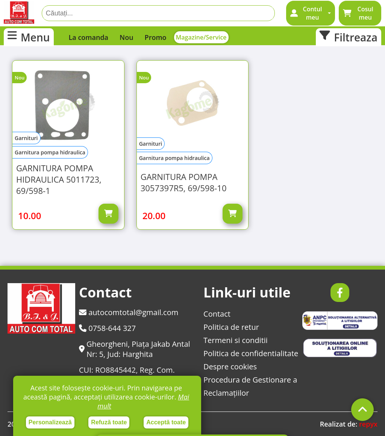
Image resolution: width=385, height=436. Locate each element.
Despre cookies (230, 366)
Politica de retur (231, 327)
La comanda (89, 37)
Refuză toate (109, 422)
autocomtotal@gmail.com (128, 312)
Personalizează (50, 422)
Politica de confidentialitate (250, 353)
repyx (368, 423)
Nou (126, 37)
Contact (216, 314)
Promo (156, 37)
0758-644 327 (107, 328)
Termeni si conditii (235, 340)
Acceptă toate (166, 422)
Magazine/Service (201, 37)
